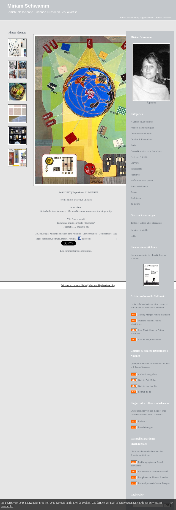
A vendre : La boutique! (142, 121)
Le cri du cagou (145, 427)
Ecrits (133, 145)
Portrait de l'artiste (139, 186)
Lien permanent (90, 233)
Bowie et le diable (139, 230)
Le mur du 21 (144, 391)
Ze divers (135, 204)
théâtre (64, 238)
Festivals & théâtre (140, 157)
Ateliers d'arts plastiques (142, 127)
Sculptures (136, 198)
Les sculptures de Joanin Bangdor (154, 483)
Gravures (135, 163)
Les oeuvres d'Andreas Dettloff (153, 471)
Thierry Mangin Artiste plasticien (154, 314)
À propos (151, 102)
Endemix (142, 421)
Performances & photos (142, 180)
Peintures (76, 233)
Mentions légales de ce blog (101, 285)
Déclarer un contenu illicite (74, 285)
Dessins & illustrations (141, 139)
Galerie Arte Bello (147, 380)
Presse (134, 192)
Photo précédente (129, 17)
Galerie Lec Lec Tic (147, 386)
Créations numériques (141, 133)
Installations (136, 168)
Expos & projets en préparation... (146, 151)
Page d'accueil (147, 17)
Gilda (133, 236)
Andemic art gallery (147, 374)
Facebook (84, 238)
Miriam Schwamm (28, 6)
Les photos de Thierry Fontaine (153, 477)
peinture (56, 238)
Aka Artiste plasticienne (149, 339)
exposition (46, 238)
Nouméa (72, 238)
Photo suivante (163, 17)
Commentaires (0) (107, 233)
